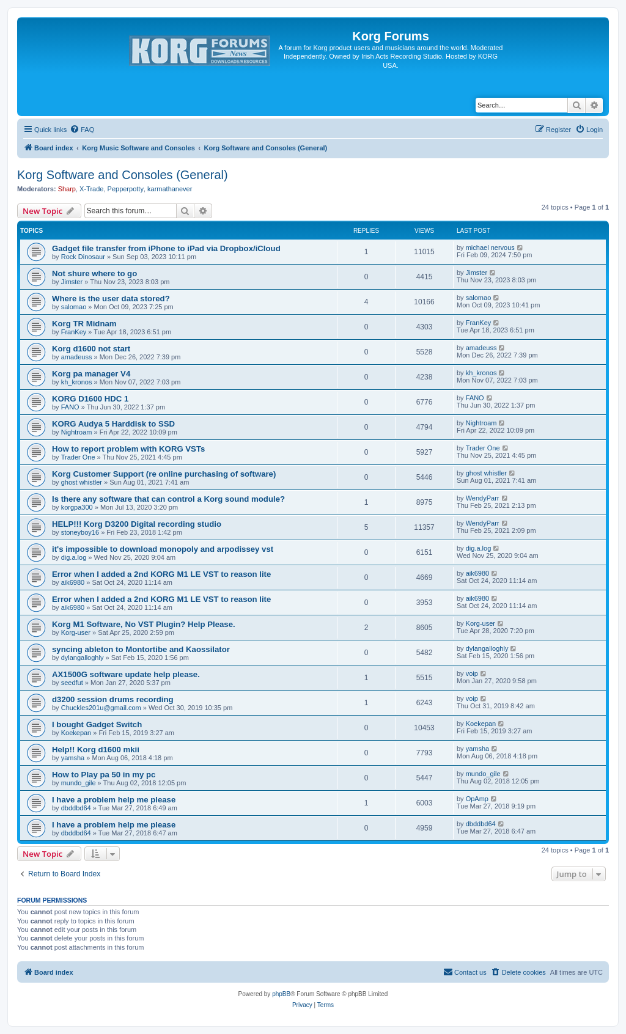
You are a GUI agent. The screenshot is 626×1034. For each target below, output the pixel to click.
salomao (74, 306)
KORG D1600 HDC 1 (90, 398)
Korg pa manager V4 (91, 373)
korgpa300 (77, 507)
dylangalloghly (82, 657)
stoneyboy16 (80, 532)
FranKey (74, 332)
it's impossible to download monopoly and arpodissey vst (162, 549)
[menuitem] (82, 129)
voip (472, 673)
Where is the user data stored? (111, 298)
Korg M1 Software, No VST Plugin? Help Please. (143, 624)
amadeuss (76, 357)
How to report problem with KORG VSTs (128, 448)
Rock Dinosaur (83, 256)
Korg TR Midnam (84, 323)
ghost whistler (81, 482)
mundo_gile (78, 783)
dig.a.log (74, 557)
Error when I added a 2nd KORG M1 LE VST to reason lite (161, 574)
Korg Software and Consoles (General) (122, 175)
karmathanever (169, 189)
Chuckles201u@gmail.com (101, 707)
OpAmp (477, 798)
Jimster (72, 281)
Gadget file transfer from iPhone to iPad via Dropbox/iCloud (166, 248)
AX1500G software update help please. (126, 674)
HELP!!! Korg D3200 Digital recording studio (136, 524)
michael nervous (490, 247)
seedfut (72, 682)
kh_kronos (76, 382)
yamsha (73, 757)
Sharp (67, 189)
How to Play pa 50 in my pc (103, 774)
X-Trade (91, 189)
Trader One (78, 457)
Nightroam (76, 432)
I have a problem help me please (113, 799)
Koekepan (76, 732)
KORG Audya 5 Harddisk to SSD (113, 423)
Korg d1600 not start (91, 348)
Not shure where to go (94, 273)
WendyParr (482, 498)
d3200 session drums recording (113, 699)
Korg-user (75, 632)
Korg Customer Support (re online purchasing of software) (164, 474)
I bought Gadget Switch (97, 724)
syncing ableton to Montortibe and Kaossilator (141, 649)
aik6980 (73, 582)
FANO (70, 407)
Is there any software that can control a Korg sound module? (168, 499)
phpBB (281, 994)
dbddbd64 (76, 808)
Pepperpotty (126, 189)
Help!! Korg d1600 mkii (95, 749)
